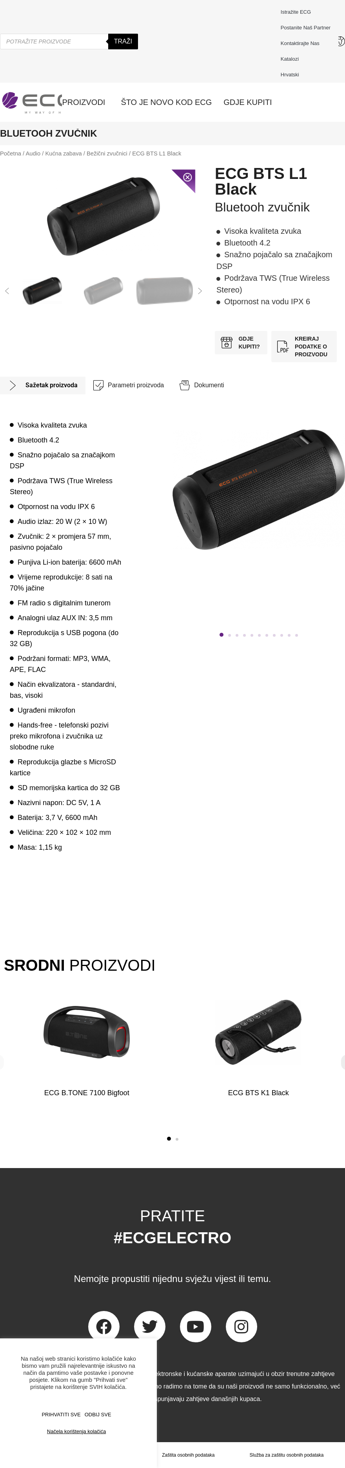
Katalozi (290, 59)
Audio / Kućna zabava (53, 153)
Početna (10, 153)
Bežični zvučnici (107, 153)
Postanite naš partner (305, 28)
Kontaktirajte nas (302, 43)
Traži (123, 41)
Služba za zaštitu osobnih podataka (287, 1455)
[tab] (42, 385)
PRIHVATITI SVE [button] (61, 1414)
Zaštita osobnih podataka (188, 1455)
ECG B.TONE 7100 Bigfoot (86, 1093)
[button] (7, 291)
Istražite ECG (296, 12)
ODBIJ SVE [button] (98, 1414)
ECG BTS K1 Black (258, 1093)
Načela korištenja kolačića (76, 1431)
